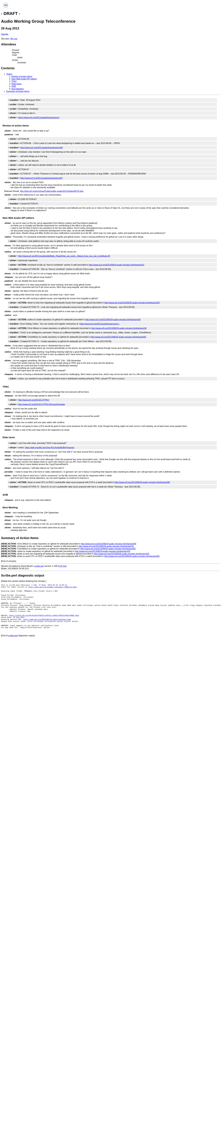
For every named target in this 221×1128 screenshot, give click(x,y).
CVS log (62, 566)
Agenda (4, 34)
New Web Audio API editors (24, 79)
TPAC (14, 81)
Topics (9, 74)
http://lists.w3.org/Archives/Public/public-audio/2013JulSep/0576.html (51, 191)
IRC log (13, 39)
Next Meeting (17, 89)
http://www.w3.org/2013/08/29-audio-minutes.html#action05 (118, 337)
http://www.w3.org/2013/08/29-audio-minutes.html (47, 619)
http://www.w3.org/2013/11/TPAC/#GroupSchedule (41, 404)
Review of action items (21, 76)
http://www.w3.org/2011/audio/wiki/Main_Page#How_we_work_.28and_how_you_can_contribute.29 (64, 256)
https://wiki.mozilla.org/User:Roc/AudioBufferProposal (49, 447)
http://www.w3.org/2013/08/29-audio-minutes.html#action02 (131, 303)
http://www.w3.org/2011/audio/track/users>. (100, 324)
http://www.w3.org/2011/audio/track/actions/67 (41, 178)
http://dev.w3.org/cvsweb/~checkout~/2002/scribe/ (52, 587)
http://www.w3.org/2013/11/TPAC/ (33, 400)
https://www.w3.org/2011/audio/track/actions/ (38, 117)
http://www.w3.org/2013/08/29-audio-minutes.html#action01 (116, 265)
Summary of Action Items (17, 91)
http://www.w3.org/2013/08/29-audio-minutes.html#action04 (118, 328)
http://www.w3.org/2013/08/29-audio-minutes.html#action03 (112, 319)
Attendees (8, 44)
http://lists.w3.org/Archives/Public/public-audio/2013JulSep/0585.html (44, 615)
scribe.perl (39, 566)
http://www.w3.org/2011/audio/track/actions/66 (41, 148)
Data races (16, 84)
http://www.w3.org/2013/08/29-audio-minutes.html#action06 (142, 482)
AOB (13, 86)
